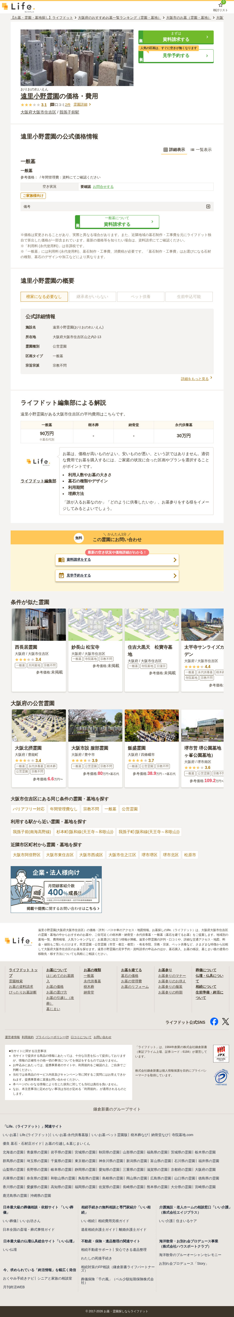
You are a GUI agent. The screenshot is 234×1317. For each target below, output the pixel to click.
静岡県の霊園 (85, 1169)
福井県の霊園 (208, 1161)
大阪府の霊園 (205, 1169)
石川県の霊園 (184, 1161)
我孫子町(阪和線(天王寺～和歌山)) (149, 832)
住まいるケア (186, 1221)
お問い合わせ (102, 1037)
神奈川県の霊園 (111, 1161)
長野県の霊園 (37, 1169)
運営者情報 (12, 1037)
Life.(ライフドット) (35, 1135)
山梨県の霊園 (13, 1169)
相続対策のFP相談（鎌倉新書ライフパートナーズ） (118, 1268)
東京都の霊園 (85, 1161)
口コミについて (81, 1037)
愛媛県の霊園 (37, 1187)
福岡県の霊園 (85, 1187)
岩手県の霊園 (61, 1152)
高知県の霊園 (61, 1187)
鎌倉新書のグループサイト (117, 1109)
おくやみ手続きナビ (18, 1278)
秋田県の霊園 (109, 1152)
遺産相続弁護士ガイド (98, 1229)
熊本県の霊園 (157, 1187)
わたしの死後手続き (96, 1258)
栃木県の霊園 (205, 1152)
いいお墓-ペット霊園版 (110, 1135)
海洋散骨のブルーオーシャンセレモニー (190, 1255)
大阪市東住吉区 (60, 855)
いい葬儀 (10, 1221)
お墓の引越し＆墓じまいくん (67, 1143)
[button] (176, 36)
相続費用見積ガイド (113, 1221)
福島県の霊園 (157, 1152)
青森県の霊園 (37, 1152)
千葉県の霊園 (61, 1161)
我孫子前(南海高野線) (32, 832)
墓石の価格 (129, 976)
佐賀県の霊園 (109, 1187)
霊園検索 (16, 981)
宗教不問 (91, 809)
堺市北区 (171, 855)
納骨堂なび (160, 1135)
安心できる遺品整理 (131, 1249)
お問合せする (103, 187)
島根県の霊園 (112, 1178)
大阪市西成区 (91, 855)
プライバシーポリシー (52, 1037)
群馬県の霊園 (13, 1161)
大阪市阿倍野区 (27, 855)
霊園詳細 (83, 104)
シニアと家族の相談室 (54, 1278)
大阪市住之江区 (122, 855)
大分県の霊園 (181, 1187)
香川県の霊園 (13, 1187)
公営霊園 (130, 809)
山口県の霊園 (184, 1178)
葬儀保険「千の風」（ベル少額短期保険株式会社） (117, 1280)
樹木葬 (89, 987)
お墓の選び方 (56, 992)
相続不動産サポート (96, 1249)
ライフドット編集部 (38, 481)
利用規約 (28, 1037)
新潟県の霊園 (136, 1161)
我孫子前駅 (69, 112)
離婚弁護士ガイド (133, 1229)
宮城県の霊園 (85, 1152)
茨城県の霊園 (181, 1152)
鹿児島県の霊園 (15, 1195)
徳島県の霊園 (208, 1178)
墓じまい (53, 1009)
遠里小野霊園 (40, 96)
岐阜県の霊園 (61, 1169)
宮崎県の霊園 (205, 1187)
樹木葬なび (139, 1135)
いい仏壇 (10, 1249)
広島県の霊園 (160, 1178)
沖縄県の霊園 (40, 1195)
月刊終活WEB (14, 1287)
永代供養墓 (92, 981)
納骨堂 (89, 992)
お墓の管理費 (131, 981)
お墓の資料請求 (21, 987)
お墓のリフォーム (135, 987)
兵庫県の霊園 (13, 1178)
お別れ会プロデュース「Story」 (184, 1263)
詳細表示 (174, 149)
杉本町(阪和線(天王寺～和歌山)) (84, 832)
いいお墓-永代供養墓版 (71, 1135)
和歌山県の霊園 (63, 1178)
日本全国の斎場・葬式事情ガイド (29, 1229)
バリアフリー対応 (29, 809)
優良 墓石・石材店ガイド (22, 1143)
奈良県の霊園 (37, 1178)
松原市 (190, 855)
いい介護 (166, 1221)
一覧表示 (201, 149)
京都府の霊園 (181, 1169)
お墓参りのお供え (172, 981)
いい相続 (88, 1221)
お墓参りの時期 (170, 992)
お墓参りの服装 (170, 987)
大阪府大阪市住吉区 (38, 112)
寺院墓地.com (182, 1135)
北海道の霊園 (13, 1152)
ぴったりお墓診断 (23, 992)
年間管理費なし (64, 809)
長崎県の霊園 (133, 1187)
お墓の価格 (55, 987)
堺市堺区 (149, 855)
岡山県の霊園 (136, 1178)
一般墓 (110, 809)
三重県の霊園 (133, 1169)
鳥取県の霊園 (88, 1178)
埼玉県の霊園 (37, 1161)
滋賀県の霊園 (157, 1169)
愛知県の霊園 (109, 1169)
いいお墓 (10, 1135)
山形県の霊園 (133, 1152)
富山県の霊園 (160, 1161)
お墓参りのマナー (172, 976)
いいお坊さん (30, 1221)
